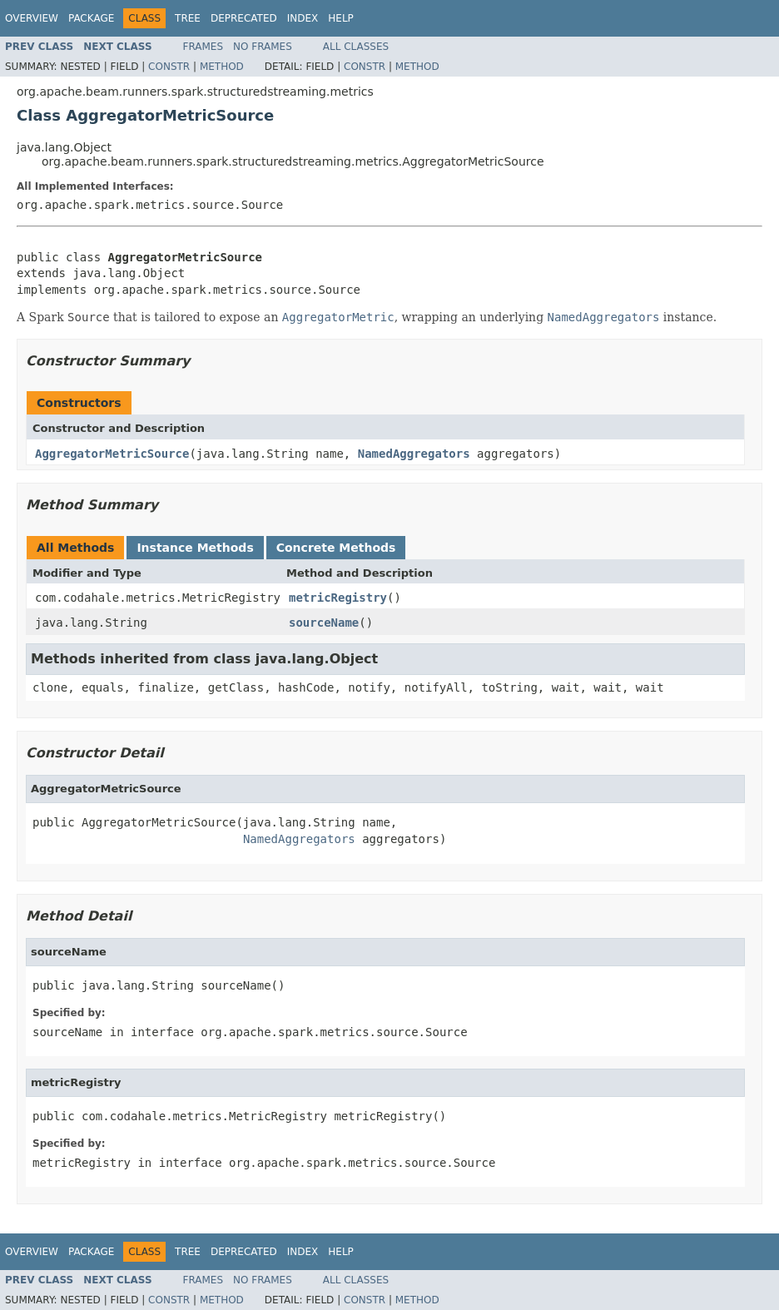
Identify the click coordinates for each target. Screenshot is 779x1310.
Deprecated (244, 18)
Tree (188, 18)
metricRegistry (338, 597)
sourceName (324, 622)
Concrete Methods (336, 547)
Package (91, 18)
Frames (203, 46)
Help (341, 18)
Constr (169, 66)
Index (303, 18)
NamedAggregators (414, 453)
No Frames (262, 46)
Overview (31, 18)
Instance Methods (194, 547)
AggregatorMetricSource (112, 453)
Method (222, 66)
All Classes (356, 46)
